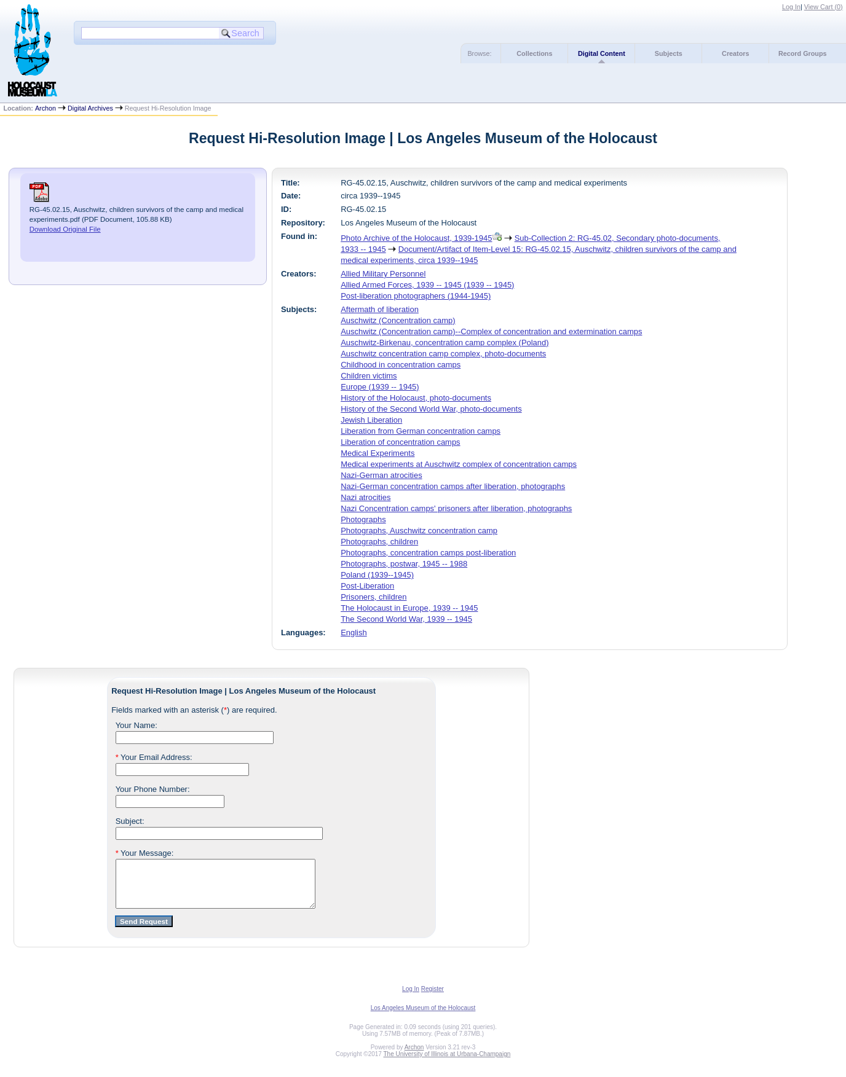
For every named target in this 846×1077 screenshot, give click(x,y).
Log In (791, 6)
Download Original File (65, 229)
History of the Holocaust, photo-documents (416, 397)
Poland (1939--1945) (377, 574)
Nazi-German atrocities (381, 475)
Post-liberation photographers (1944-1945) (416, 295)
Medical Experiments (377, 453)
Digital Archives (90, 108)
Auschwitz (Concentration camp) (398, 320)
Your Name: (136, 725)
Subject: (130, 821)
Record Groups (802, 53)
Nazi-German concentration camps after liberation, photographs (453, 486)
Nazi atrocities (365, 497)
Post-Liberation (367, 585)
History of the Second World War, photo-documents (431, 408)
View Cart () (823, 6)
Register (432, 998)
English (353, 632)
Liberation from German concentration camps (420, 431)
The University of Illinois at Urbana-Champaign (447, 1063)
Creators (735, 53)
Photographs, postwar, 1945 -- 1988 (404, 563)
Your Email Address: (154, 757)
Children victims (369, 375)
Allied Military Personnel (383, 273)
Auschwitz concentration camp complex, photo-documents (443, 353)
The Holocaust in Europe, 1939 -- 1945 (409, 608)
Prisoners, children (373, 596)
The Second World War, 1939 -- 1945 (406, 619)
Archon (45, 108)
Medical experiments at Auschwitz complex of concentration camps (459, 464)
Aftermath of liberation (380, 309)
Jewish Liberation (371, 420)
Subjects (668, 53)
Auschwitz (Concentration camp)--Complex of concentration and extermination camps (491, 331)
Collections (534, 53)
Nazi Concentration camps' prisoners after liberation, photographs (456, 508)
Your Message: (145, 853)
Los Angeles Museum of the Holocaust (423, 1017)
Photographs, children (379, 541)
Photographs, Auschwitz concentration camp (419, 530)
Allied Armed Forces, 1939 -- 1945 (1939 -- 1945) (427, 284)
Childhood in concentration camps (401, 364)
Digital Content (601, 53)
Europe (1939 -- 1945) (380, 386)
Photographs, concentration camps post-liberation (428, 552)
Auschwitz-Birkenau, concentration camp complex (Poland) (444, 342)
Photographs (363, 519)
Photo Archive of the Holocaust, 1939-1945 (416, 238)
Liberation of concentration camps (400, 442)
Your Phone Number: (153, 789)
